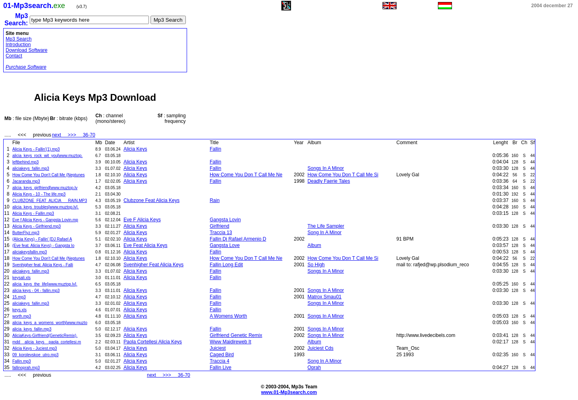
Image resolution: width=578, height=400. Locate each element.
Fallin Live (220, 367)
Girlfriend (219, 226)
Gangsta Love (225, 245)
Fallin (215, 149)
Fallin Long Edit (226, 264)
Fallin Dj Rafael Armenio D (238, 239)
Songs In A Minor (325, 168)
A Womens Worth (228, 316)
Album (314, 245)
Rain (215, 200)
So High (316, 264)
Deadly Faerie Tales (328, 181)
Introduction (18, 44)
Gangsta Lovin (225, 219)
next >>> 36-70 (73, 135)
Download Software (26, 50)
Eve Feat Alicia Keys (145, 245)
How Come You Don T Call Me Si (342, 175)
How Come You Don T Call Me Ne (246, 175)
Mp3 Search (19, 39)
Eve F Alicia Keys (142, 219)
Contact (14, 56)
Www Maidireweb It (230, 342)
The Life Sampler (325, 226)
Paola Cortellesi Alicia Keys (153, 342)
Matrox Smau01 (324, 297)
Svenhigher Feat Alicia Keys (153, 264)
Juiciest (218, 348)
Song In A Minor (324, 232)
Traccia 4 (219, 361)
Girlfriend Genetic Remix (236, 335)
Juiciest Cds (320, 348)
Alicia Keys (135, 149)
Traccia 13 (221, 232)
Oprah (314, 367)
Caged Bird (222, 354)
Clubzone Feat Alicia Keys (151, 200)
